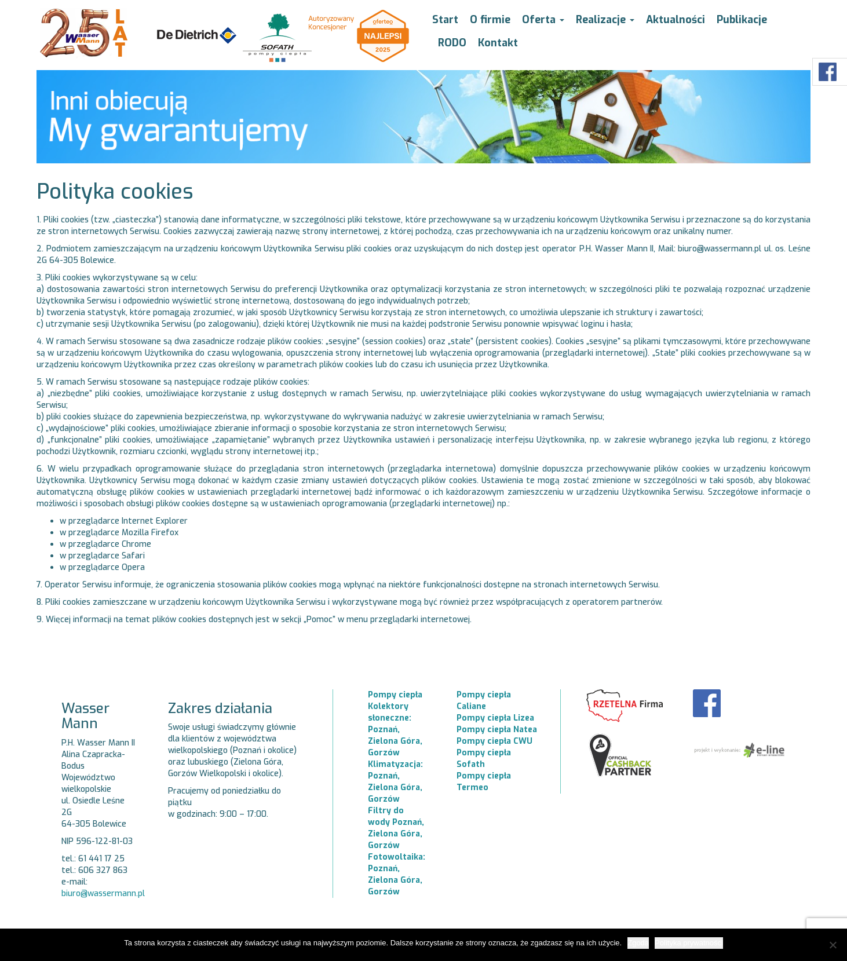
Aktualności (675, 20)
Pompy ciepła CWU (494, 741)
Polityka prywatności (689, 942)
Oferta (543, 20)
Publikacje (742, 20)
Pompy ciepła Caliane (484, 700)
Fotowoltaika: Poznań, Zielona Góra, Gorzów (396, 874)
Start (445, 20)
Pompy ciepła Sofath (484, 758)
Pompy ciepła (395, 694)
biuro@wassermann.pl (103, 893)
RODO (452, 43)
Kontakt (498, 43)
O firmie (490, 20)
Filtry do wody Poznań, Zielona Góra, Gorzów (396, 828)
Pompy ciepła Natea (497, 729)
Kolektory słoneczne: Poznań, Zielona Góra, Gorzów (395, 729)
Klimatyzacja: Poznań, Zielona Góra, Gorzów (395, 782)
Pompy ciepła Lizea (495, 718)
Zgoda (638, 942)
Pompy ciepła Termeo (484, 781)
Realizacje (605, 20)
